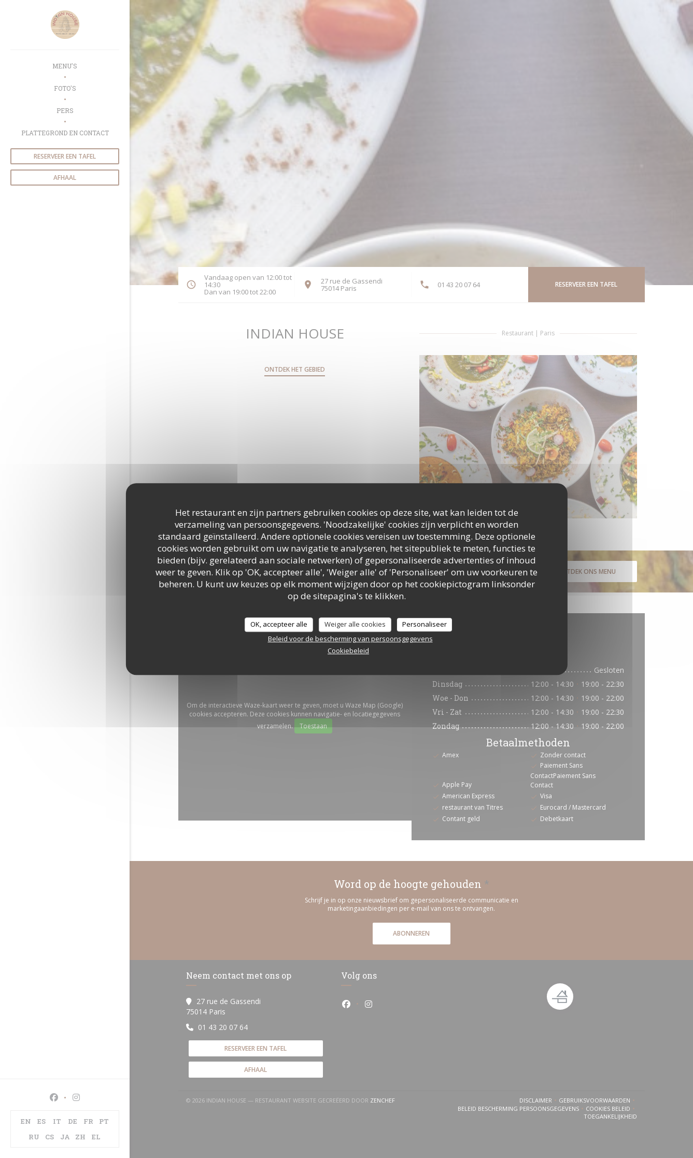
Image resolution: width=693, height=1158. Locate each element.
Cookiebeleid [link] (348, 650)
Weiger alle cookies (355, 624)
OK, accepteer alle (278, 624)
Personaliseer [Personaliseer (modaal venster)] (424, 624)
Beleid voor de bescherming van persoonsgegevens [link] (350, 638)
